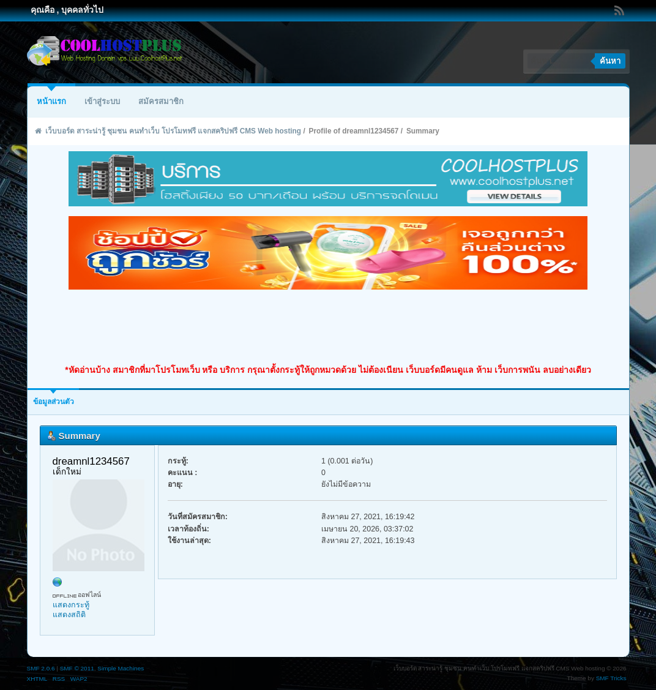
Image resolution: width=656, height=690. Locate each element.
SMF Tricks (611, 678)
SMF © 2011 (77, 668)
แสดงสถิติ (69, 614)
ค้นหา (610, 61)
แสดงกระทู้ (71, 605)
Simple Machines (120, 668)
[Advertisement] (328, 326)
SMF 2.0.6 (41, 668)
